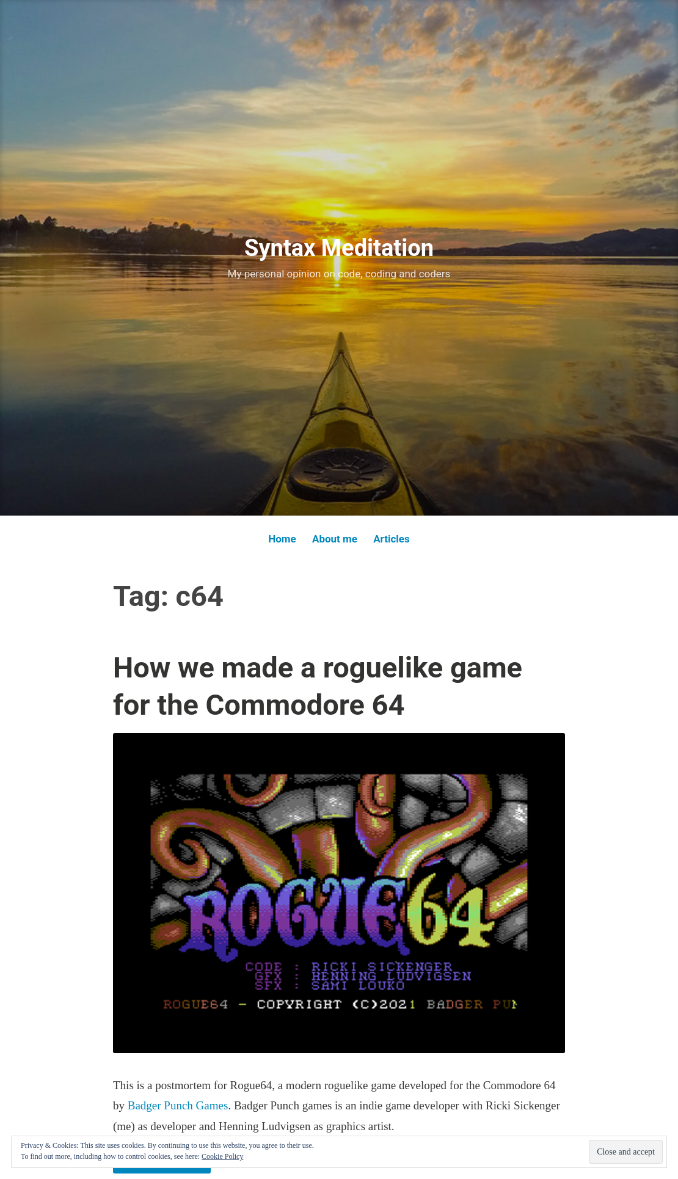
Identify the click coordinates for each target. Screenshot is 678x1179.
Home (282, 539)
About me (334, 539)
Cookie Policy (222, 1156)
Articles (391, 539)
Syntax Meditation (339, 248)
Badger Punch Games (178, 1105)
